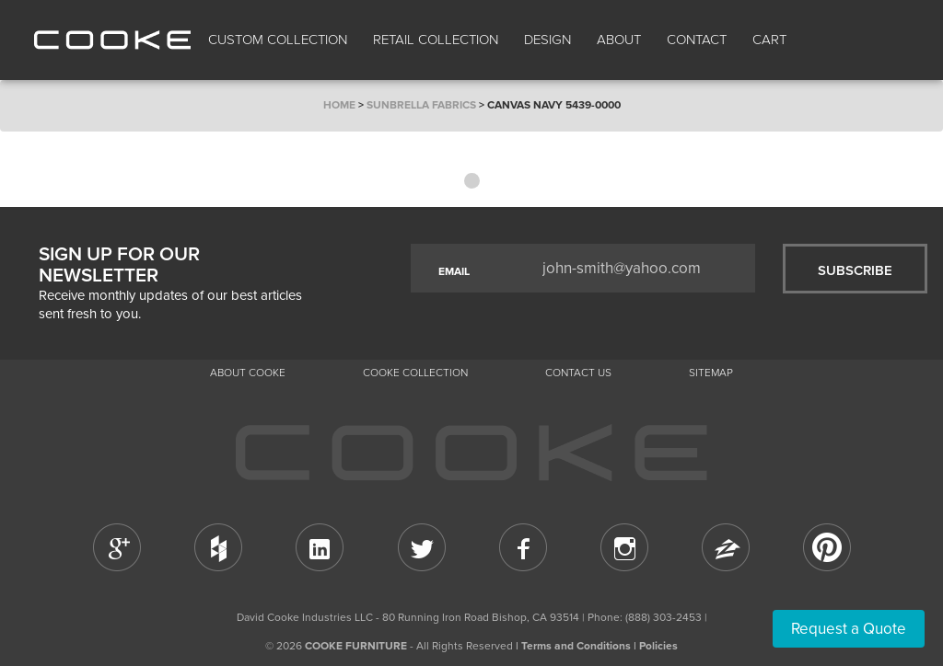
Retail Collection (435, 39)
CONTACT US (578, 372)
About (619, 39)
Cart (771, 39)
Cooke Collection (415, 372)
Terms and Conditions (576, 645)
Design (547, 39)
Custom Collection (277, 39)
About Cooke (247, 372)
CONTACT (697, 39)
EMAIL (454, 271)
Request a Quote (848, 628)
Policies (658, 645)
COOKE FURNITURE (356, 645)
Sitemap (711, 372)
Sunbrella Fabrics (421, 104)
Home (339, 104)
